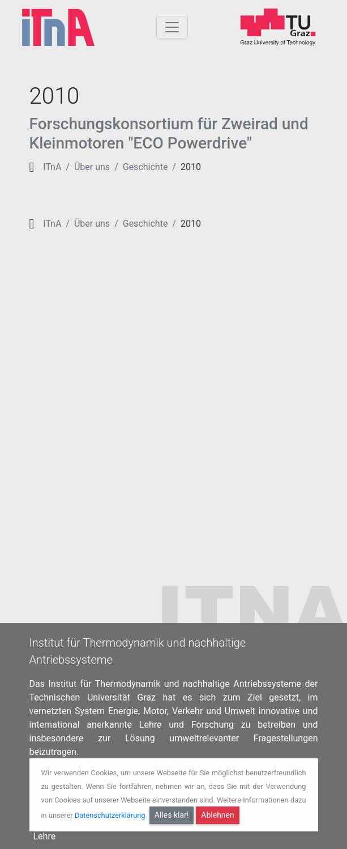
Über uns (92, 167)
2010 (191, 167)
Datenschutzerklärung (110, 815)
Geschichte (145, 167)
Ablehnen (217, 815)
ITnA (52, 167)
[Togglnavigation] (172, 27)
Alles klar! (172, 815)
